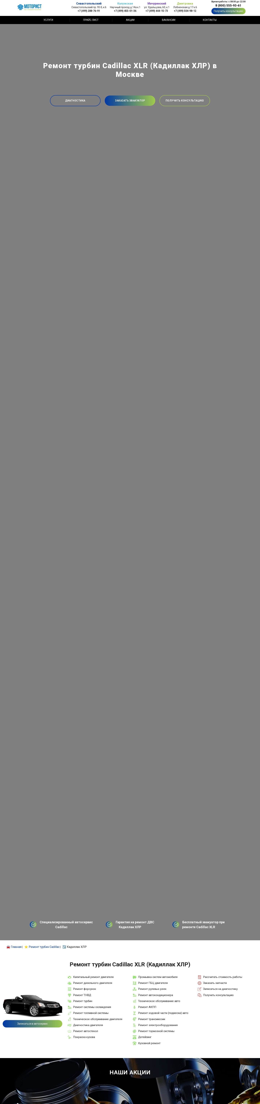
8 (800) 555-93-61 (228, 5)
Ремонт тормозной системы (156, 1031)
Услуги (48, 19)
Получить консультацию (228, 11)
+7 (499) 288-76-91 (89, 10)
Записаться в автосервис (32, 1023)
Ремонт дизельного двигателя (92, 983)
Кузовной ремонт (149, 1043)
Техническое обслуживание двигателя (97, 1019)
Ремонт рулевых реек (152, 989)
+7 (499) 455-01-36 (125, 10)
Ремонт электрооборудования (158, 1025)
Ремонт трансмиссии (151, 1019)
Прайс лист (91, 19)
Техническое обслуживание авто (159, 1001)
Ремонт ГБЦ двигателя (153, 983)
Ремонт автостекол (85, 1031)
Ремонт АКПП (147, 1007)
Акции (130, 19)
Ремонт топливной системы (91, 1013)
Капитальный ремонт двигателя (93, 977)
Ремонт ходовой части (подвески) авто (163, 1013)
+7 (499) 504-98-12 (185, 10)
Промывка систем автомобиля (157, 977)
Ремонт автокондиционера (155, 995)
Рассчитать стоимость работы (222, 977)
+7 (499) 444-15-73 (157, 10)
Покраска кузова (84, 1037)
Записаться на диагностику (220, 989)
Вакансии (168, 19)
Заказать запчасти (215, 983)
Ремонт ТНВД (82, 995)
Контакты (209, 19)
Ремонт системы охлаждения (92, 1007)
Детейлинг (144, 1037)
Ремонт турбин (82, 1001)
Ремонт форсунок (84, 989)
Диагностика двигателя (88, 1025)
